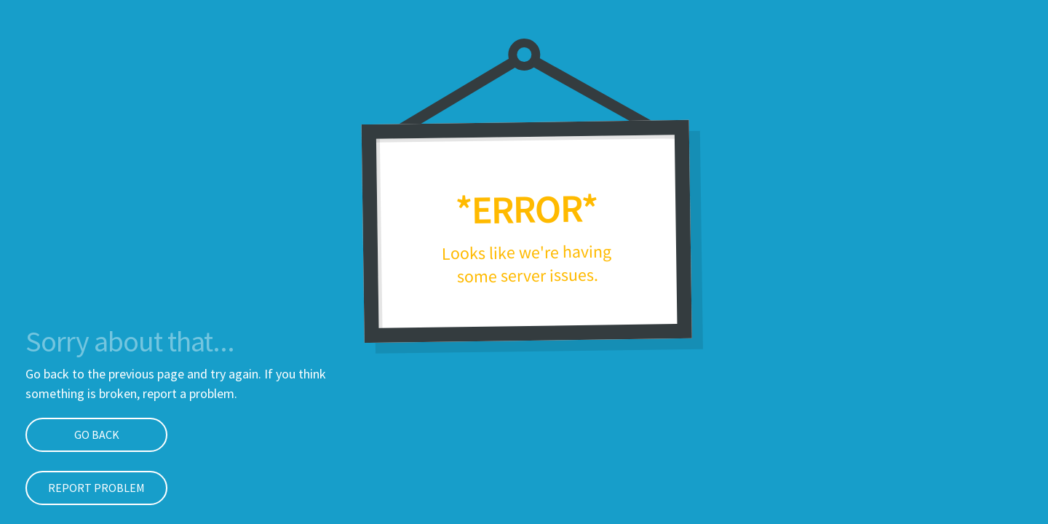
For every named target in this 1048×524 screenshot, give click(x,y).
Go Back (96, 434)
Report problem (96, 487)
